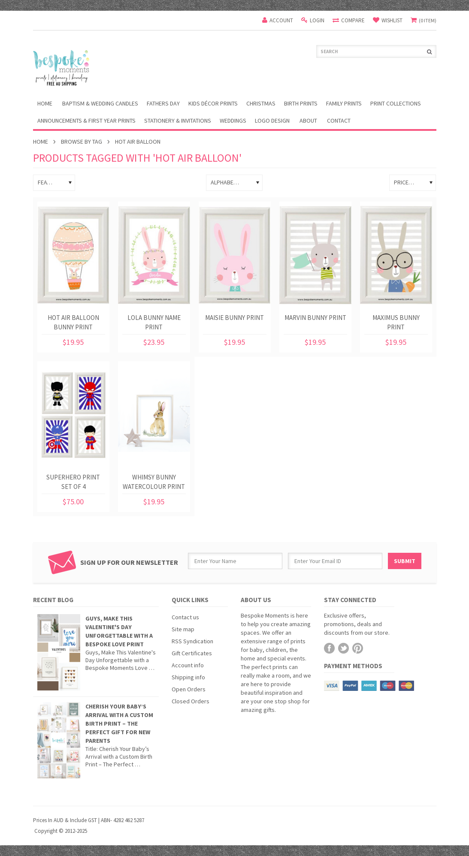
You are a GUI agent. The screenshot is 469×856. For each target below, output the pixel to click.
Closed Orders (190, 701)
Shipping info (188, 677)
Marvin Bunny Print (315, 317)
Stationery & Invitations (177, 120)
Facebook (329, 648)
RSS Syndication (192, 641)
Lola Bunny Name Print (154, 322)
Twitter (343, 648)
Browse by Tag (81, 141)
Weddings (233, 120)
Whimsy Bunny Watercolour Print (154, 482)
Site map (183, 629)
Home (40, 141)
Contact (339, 120)
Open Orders (189, 689)
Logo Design (272, 120)
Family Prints (344, 103)
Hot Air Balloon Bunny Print (73, 322)
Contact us (185, 617)
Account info (188, 665)
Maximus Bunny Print (396, 322)
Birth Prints (301, 103)
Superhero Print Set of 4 (73, 482)
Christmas (260, 103)
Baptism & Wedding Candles (100, 103)
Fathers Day (163, 103)
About (308, 120)
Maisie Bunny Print (234, 317)
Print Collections (395, 103)
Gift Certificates (192, 653)
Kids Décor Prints (213, 103)
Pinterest (357, 648)
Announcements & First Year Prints (86, 120)
